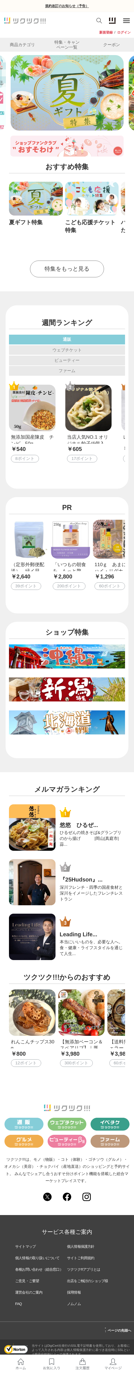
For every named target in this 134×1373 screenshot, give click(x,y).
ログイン (124, 32)
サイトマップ (25, 1246)
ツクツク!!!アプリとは (83, 1269)
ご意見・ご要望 (27, 1281)
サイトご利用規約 (80, 1258)
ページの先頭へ (118, 1329)
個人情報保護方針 (80, 1246)
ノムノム (74, 1304)
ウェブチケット (67, 350)
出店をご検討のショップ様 (87, 1281)
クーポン (111, 44)
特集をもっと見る (67, 269)
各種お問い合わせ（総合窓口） (39, 1269)
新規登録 (106, 32)
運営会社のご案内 (29, 1292)
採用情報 (74, 1292)
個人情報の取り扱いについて (37, 1258)
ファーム (67, 370)
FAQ (18, 1304)
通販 (67, 339)
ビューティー (67, 360)
